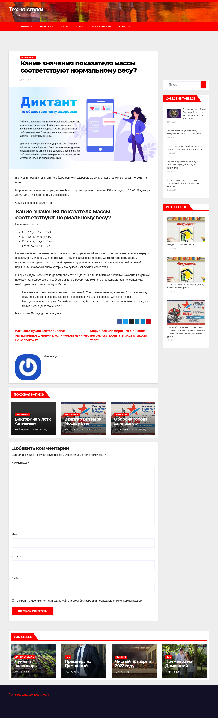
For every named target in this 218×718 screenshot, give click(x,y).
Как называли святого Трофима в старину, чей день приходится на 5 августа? (183, 183)
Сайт (15, 578)
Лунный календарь (24, 657)
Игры (79, 26)
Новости (46, 26)
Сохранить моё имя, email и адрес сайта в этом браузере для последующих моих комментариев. (79, 600)
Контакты (126, 26)
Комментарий (20, 462)
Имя (16, 534)
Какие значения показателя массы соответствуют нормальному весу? (78, 66)
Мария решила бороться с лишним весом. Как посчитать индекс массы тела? (118, 335)
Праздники (121, 657)
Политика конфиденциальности (29, 694)
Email (17, 556)
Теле (64, 26)
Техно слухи (26, 9)
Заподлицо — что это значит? (181, 244)
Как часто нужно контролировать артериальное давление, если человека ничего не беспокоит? (52, 335)
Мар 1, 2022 (22, 672)
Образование (101, 26)
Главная (26, 26)
